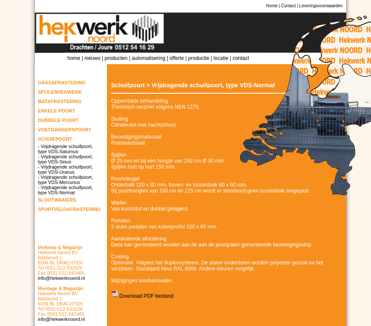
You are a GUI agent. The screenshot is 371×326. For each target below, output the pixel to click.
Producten (115, 58)
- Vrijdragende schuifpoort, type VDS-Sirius (65, 159)
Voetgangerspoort (65, 129)
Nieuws (92, 58)
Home (272, 5)
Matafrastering (60, 101)
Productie (198, 58)
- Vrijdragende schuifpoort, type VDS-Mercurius (65, 180)
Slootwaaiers (57, 199)
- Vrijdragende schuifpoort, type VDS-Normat (65, 190)
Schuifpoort (55, 139)
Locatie (221, 58)
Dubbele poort (58, 120)
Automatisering (149, 58)
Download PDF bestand (142, 296)
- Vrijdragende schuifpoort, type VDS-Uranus (65, 169)
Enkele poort (56, 110)
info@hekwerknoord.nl (61, 278)
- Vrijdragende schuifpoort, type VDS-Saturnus (65, 149)
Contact (288, 5)
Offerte (176, 58)
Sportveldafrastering (69, 209)
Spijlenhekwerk (60, 92)
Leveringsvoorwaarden (320, 5)
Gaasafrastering (62, 82)
